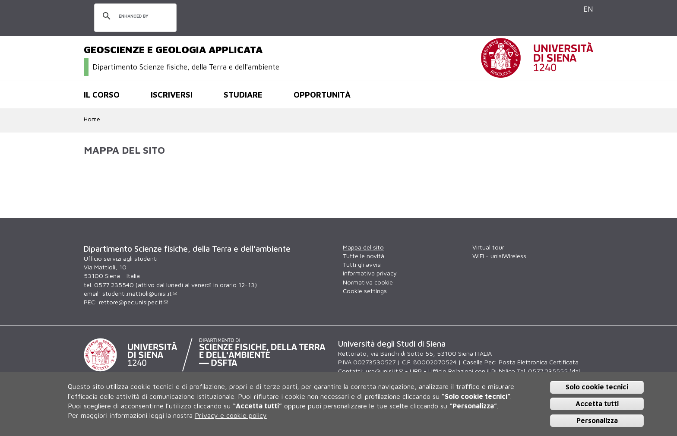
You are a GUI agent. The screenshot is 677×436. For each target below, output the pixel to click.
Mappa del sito (363, 247)
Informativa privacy (370, 273)
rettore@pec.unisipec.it (133, 302)
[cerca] (134, 16)
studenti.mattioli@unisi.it (139, 293)
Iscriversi (172, 94)
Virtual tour (488, 247)
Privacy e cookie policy (231, 415)
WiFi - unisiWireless (499, 255)
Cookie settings (365, 290)
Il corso (102, 94)
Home (92, 119)
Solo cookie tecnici (597, 387)
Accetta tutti (597, 404)
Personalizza (597, 420)
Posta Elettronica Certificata (539, 362)
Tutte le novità (363, 255)
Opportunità (322, 94)
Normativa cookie (368, 282)
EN (588, 8)
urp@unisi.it (384, 371)
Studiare (243, 94)
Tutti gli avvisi (362, 264)
